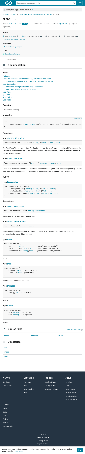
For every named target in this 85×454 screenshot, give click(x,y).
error (58, 143)
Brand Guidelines (71, 396)
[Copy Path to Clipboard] (61, 15)
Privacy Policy (43, 441)
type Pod (6, 95)
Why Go (6, 378)
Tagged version (52, 36)
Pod (37, 191)
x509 (44, 143)
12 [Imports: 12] (76, 23)
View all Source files (74, 330)
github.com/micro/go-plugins (12, 47)
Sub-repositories (50, 385)
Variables (6, 76)
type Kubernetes (9, 84)
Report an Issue (42, 444)
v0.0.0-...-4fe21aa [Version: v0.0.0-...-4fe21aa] (12, 23)
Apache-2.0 (63, 23)
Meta (9, 239)
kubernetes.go (35, 335)
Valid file (10, 36)
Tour (25, 385)
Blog (67, 385)
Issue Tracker (70, 389)
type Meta (6, 92)
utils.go (60, 335)
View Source (78, 118)
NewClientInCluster (16, 221)
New (33, 124)
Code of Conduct (71, 400)
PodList (45, 189)
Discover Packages (9, 14)
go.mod (11, 36)
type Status (7, 100)
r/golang (5, 419)
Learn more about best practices (14, 40)
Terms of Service (43, 437)
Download (69, 382)
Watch (50, 193)
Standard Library (50, 382)
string (35, 143)
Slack (4, 415)
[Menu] (42, 59)
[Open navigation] (80, 3)
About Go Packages (51, 389)
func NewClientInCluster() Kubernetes (21, 89)
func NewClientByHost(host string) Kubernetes (24, 87)
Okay (80, 450)
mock (6, 352)
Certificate (50, 163)
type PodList (7, 97)
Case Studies (7, 385)
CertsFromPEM (14, 159)
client (57, 14)
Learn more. (18, 451)
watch (44, 193)
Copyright (43, 434)
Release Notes (71, 393)
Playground (27, 382)
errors (28, 124)
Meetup (5, 423)
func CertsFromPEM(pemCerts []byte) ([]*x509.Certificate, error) (28, 81)
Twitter (5, 408)
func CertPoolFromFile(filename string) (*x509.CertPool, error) (27, 79)
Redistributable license (32, 36)
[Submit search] (74, 3)
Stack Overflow (29, 389)
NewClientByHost (15, 206)
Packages (49, 378)
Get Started (29, 378)
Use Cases (6, 382)
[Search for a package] (44, 3)
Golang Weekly (8, 426)
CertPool (50, 143)
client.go (6, 335)
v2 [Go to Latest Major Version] (32, 10)
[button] (3, 36)
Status (19, 273)
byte (33, 163)
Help (25, 393)
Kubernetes (12, 182)
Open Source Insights (11, 54)
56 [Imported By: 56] (8, 27)
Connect (6, 404)
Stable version (71, 36)
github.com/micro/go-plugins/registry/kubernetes (35, 14)
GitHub (5, 412)
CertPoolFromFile (15, 138)
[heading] (9, 3)
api (5, 347)
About (68, 378)
